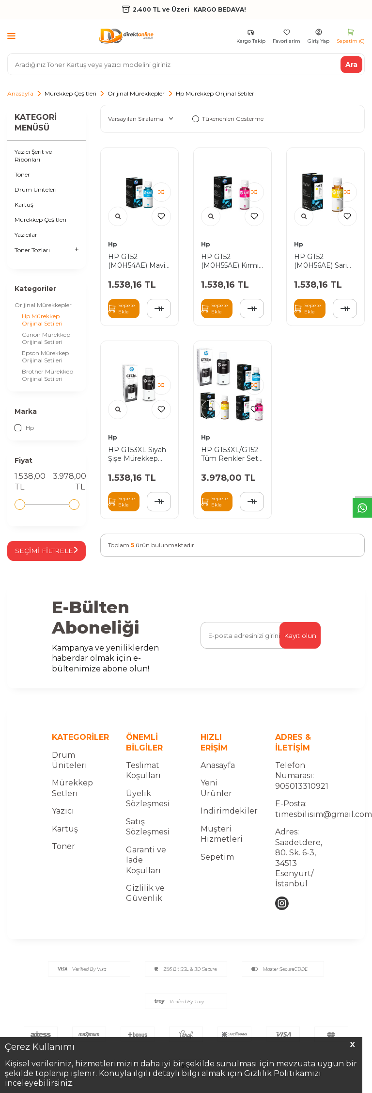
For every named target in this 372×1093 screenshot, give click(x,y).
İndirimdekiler (229, 819)
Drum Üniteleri (36, 189)
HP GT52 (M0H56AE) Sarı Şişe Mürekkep (320, 261)
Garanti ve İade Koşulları (146, 868)
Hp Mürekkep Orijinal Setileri (42, 319)
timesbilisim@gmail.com (323, 822)
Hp (24, 428)
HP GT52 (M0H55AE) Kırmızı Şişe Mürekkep (232, 261)
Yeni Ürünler (216, 796)
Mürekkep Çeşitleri (70, 93)
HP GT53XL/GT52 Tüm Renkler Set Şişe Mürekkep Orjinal (229, 454)
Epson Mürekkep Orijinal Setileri (45, 356)
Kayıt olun (299, 643)
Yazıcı (63, 819)
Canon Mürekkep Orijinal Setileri (46, 338)
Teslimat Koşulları (143, 778)
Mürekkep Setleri (72, 796)
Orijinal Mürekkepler (136, 93)
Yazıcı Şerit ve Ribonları (33, 155)
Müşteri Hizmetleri (222, 842)
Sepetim (217, 865)
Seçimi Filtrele (53, 554)
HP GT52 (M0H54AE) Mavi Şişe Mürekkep (136, 261)
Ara (351, 64)
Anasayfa (20, 93)
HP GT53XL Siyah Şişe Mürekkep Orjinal (137, 454)
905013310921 (301, 794)
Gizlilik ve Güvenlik (145, 901)
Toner (22, 174)
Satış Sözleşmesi (148, 835)
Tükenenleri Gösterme (228, 118)
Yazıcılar (26, 234)
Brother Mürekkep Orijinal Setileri (47, 375)
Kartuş (24, 204)
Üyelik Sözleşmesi (148, 806)
